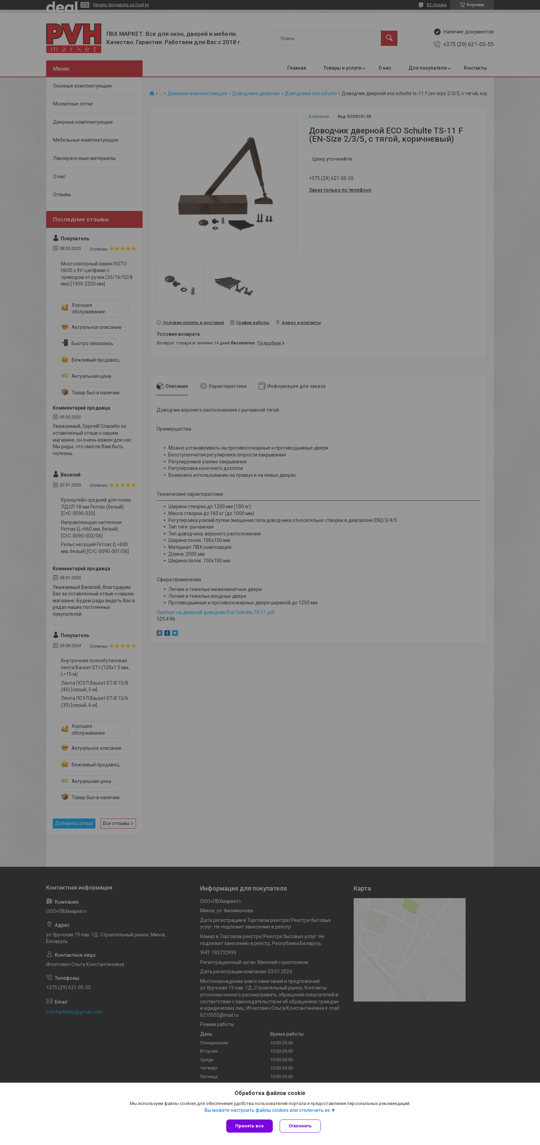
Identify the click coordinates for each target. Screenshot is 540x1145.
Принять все (249, 1125)
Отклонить (300, 1125)
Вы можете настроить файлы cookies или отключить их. (268, 1110)
